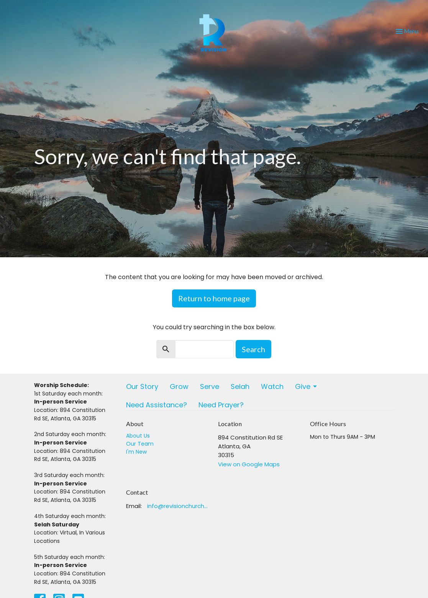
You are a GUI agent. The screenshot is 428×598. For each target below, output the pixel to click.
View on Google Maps (249, 464)
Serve (209, 386)
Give (306, 386)
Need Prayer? (221, 405)
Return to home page (214, 298)
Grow (179, 386)
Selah (240, 386)
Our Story (142, 386)
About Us (138, 436)
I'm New (136, 452)
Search (253, 349)
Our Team (140, 444)
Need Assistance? (156, 405)
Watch (272, 386)
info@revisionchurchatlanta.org (178, 506)
